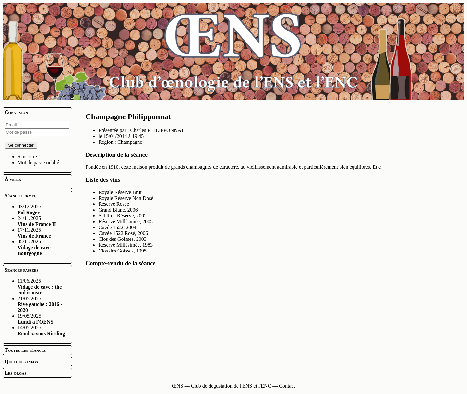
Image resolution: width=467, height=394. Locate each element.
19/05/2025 (35, 319)
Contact (287, 385)
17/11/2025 (34, 233)
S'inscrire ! (29, 156)
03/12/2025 (29, 209)
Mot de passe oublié (38, 162)
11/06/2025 (40, 286)
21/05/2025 (40, 304)
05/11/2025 (34, 247)
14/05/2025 (41, 330)
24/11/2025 (37, 221)
